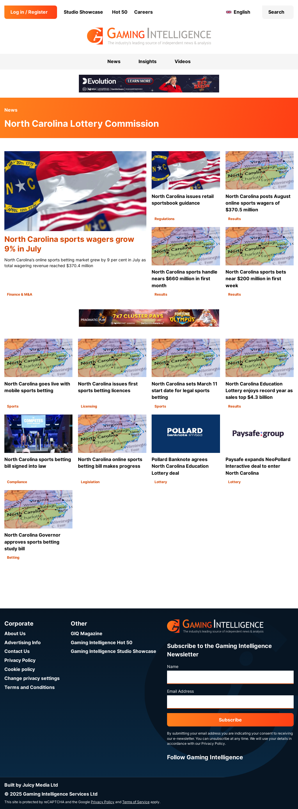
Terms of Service (136, 802)
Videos (183, 61)
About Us (15, 633)
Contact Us (17, 651)
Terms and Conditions (29, 687)
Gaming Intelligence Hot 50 (101, 642)
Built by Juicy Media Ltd (31, 785)
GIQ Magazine (86, 633)
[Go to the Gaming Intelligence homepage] (149, 36)
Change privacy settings (32, 678)
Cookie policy (19, 669)
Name (172, 666)
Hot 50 (119, 12)
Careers (143, 12)
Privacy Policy (20, 660)
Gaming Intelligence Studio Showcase (113, 651)
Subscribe (230, 720)
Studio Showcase (83, 12)
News (10, 110)
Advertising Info (22, 642)
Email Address (180, 691)
